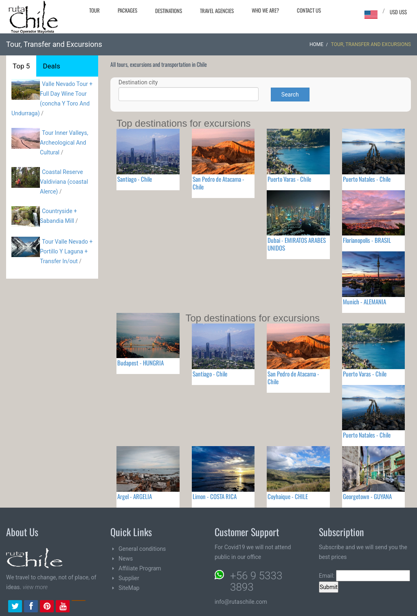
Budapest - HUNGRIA (140, 362)
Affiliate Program (140, 568)
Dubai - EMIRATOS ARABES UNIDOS (297, 243)
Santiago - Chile (134, 178)
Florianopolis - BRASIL (367, 239)
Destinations (168, 11)
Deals (51, 66)
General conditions (142, 549)
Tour (94, 10)
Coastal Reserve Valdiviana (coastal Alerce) (64, 182)
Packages (127, 10)
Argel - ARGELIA (134, 496)
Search (290, 94)
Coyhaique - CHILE (288, 496)
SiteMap (129, 588)
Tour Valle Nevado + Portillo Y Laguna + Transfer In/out (66, 251)
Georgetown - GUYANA (367, 496)
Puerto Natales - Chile (367, 178)
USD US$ (398, 12)
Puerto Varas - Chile (289, 178)
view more (35, 587)
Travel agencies (217, 11)
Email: (364, 575)
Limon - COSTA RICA (215, 496)
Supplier (129, 578)
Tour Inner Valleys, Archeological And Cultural (64, 143)
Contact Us (309, 10)
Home (316, 44)
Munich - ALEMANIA (364, 301)
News (126, 558)
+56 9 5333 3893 (256, 581)
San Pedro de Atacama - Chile (218, 182)
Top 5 (21, 66)
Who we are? (265, 10)
